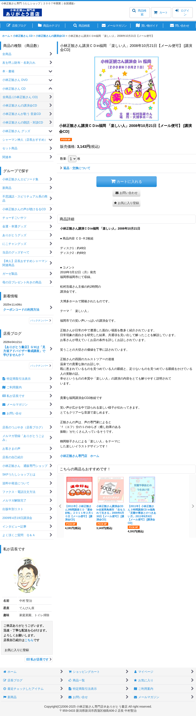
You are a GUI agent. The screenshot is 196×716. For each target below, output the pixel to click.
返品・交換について (75, 168)
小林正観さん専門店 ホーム (79, 456)
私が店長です (38, 659)
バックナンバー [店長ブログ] (40, 365)
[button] (139, 12)
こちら (28, 640)
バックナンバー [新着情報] (40, 320)
